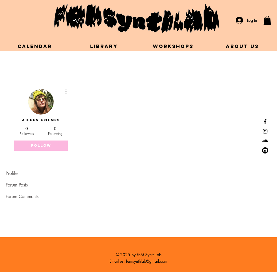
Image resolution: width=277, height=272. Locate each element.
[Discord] (265, 150)
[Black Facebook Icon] (265, 122)
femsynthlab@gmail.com (146, 261)
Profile (12, 173)
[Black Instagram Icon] (265, 131)
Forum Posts (17, 185)
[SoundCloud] (265, 141)
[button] (267, 20)
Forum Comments (22, 196)
